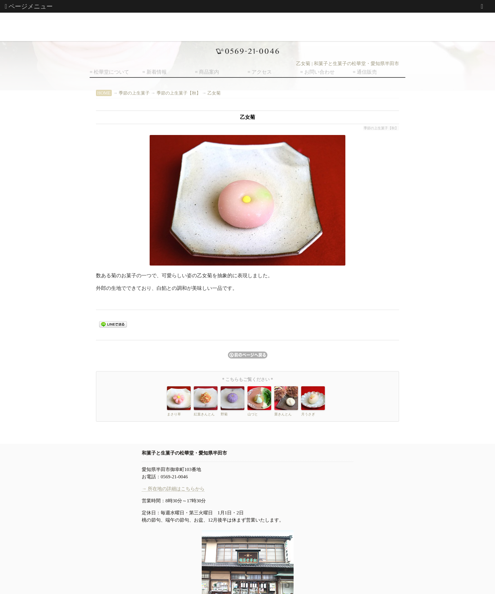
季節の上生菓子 (134, 92)
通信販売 (367, 72)
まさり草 (174, 414)
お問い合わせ (319, 72)
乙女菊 (214, 92)
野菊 (224, 414)
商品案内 (209, 72)
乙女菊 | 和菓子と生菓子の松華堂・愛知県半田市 (347, 63)
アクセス (262, 72)
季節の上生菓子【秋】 (179, 92)
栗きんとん (283, 414)
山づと (253, 414)
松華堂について (111, 72)
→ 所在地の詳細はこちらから (173, 488)
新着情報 (156, 72)
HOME (103, 92)
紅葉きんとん (204, 414)
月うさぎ (308, 414)
